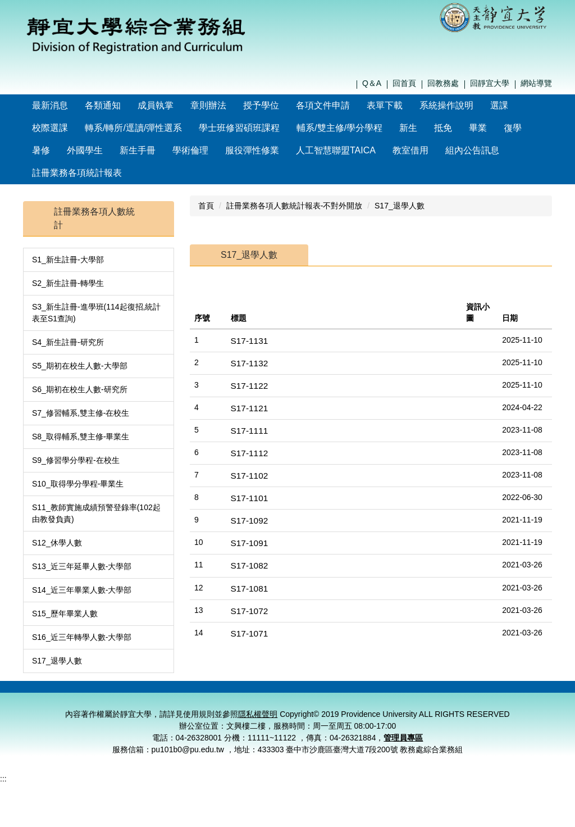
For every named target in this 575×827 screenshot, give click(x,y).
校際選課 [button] (50, 128)
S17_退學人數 (57, 638)
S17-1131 (249, 318)
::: (35, 105)
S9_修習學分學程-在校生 (76, 437)
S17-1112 (249, 430)
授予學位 (285, 105)
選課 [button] (523, 105)
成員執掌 (180, 105)
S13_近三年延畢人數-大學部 (81, 543)
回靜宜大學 (489, 83)
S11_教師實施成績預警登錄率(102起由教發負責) (96, 490)
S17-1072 (249, 588)
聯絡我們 (392, 671)
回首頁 (404, 83)
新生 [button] (408, 128)
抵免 (443, 128)
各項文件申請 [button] (347, 105)
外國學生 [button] (85, 150)
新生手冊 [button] (138, 150)
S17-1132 (249, 341)
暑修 (41, 150)
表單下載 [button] (409, 105)
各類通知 (127, 105)
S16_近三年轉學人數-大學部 (81, 614)
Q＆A (371, 83)
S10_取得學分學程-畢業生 (78, 461)
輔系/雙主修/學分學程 (339, 128)
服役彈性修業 (252, 150)
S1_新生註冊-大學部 (68, 237)
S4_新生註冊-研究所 (68, 319)
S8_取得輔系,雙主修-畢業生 (80, 414)
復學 (513, 128)
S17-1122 (249, 363)
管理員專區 (403, 742)
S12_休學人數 (57, 520)
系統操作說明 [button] (471, 105)
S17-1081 (249, 566)
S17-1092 (249, 498)
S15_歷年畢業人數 (65, 591)
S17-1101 (249, 475)
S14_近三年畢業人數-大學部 (81, 567)
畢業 (478, 128)
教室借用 (410, 150)
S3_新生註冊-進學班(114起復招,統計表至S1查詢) (96, 290)
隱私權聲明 (438, 671)
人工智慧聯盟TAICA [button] (336, 150)
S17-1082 (249, 543)
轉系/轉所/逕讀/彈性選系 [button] (133, 128)
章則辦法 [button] (232, 105)
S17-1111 (249, 408)
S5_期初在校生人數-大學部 (79, 343)
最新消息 (74, 105)
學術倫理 (190, 150)
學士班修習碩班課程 (239, 128)
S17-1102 (249, 453)
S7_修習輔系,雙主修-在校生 (80, 390)
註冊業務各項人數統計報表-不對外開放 (294, 183)
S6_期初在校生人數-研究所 (79, 366)
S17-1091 (249, 520)
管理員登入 (530, 671)
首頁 (206, 183)
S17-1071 (249, 611)
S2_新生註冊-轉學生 (68, 260)
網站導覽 (536, 83)
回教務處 (443, 83)
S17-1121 (249, 385)
